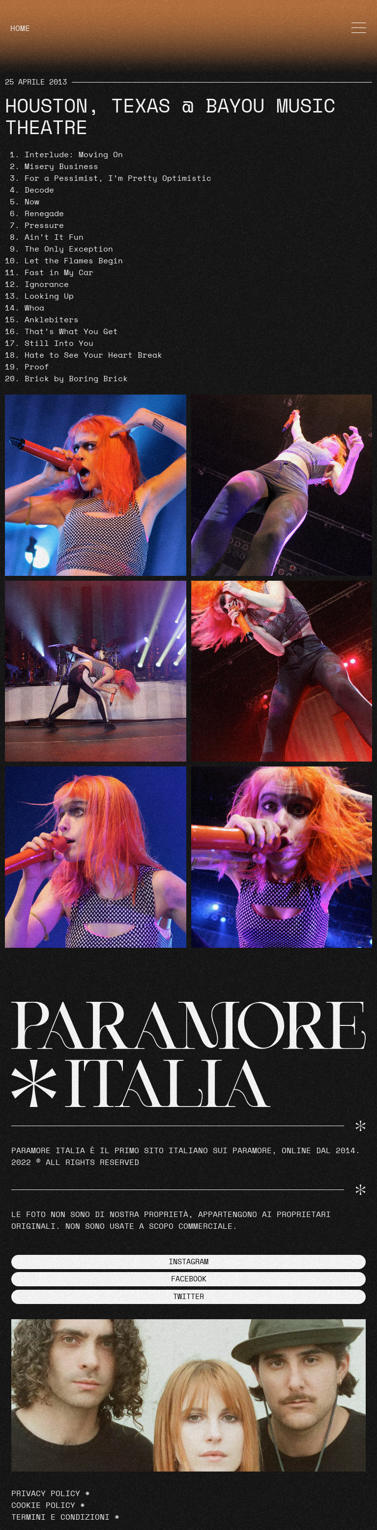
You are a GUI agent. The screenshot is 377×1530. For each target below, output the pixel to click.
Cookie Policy (43, 1505)
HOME (20, 28)
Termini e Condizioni (60, 1517)
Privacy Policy (45, 1494)
